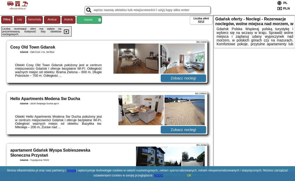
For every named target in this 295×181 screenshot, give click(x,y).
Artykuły (68, 19)
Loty (19, 19)
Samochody (34, 19)
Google (71, 170)
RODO (158, 175)
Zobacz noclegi (183, 78)
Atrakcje (52, 19)
